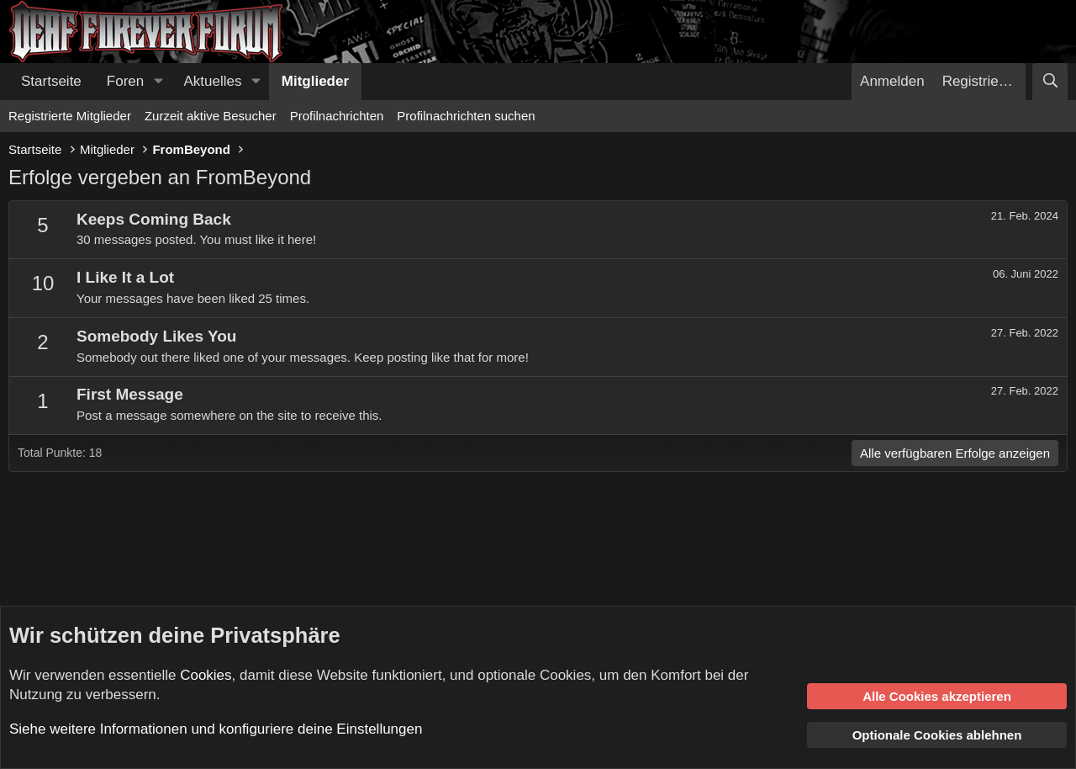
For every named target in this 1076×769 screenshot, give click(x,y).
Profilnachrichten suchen (466, 116)
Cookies (205, 675)
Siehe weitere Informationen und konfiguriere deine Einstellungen (215, 729)
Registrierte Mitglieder (69, 116)
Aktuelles (213, 81)
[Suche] (1050, 81)
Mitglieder (315, 81)
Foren (125, 81)
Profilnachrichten (337, 116)
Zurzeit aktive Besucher (211, 116)
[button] (158, 81)
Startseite (51, 81)
